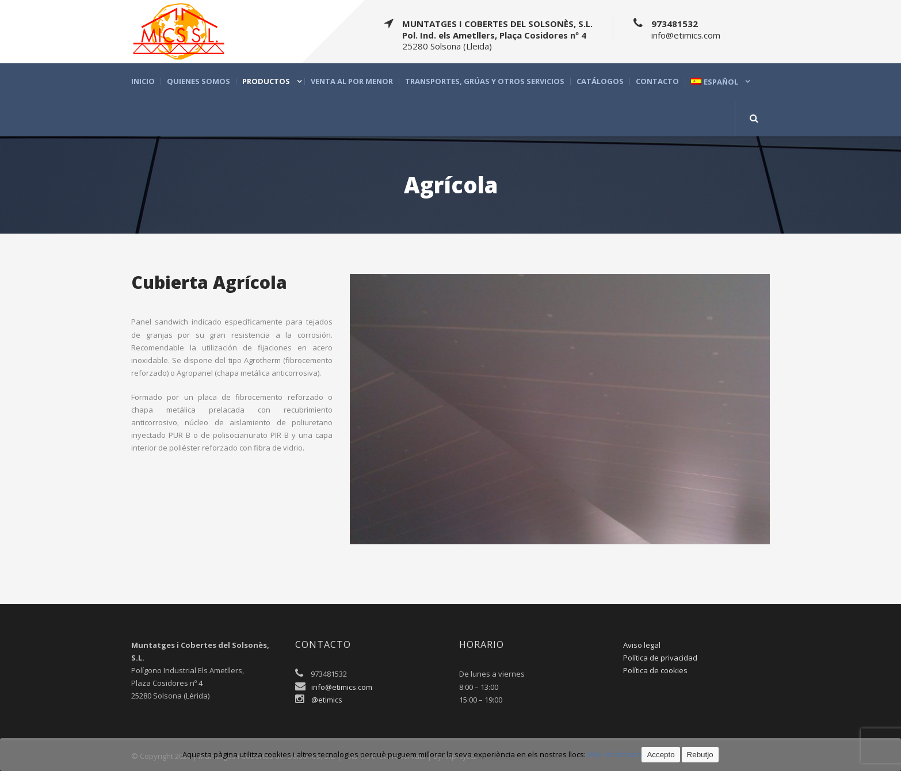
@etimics (326, 699)
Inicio (143, 81)
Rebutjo (700, 754)
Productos (266, 81)
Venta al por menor (352, 81)
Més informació (614, 754)
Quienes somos (198, 81)
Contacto (657, 81)
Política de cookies (655, 670)
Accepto (660, 754)
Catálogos (600, 81)
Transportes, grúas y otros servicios (484, 81)
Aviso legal (642, 645)
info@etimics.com (341, 687)
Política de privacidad (660, 657)
